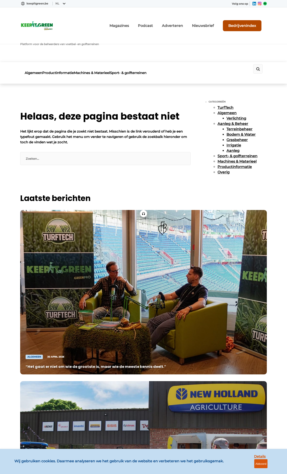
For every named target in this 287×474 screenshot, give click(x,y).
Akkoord (270, 467)
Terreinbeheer (239, 95)
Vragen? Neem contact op (230, 266)
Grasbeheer (237, 106)
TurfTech (225, 74)
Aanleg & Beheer (232, 90)
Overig (223, 138)
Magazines (148, 21)
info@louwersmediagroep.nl (240, 344)
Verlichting (236, 84)
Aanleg (232, 117)
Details (249, 467)
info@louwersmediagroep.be (240, 412)
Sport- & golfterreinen (149, 42)
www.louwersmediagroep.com (242, 435)
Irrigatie (233, 111)
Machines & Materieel (106, 42)
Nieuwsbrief (216, 21)
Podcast (169, 21)
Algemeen (33, 42)
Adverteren (191, 21)
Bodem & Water (241, 100)
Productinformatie (65, 42)
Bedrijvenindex (250, 21)
